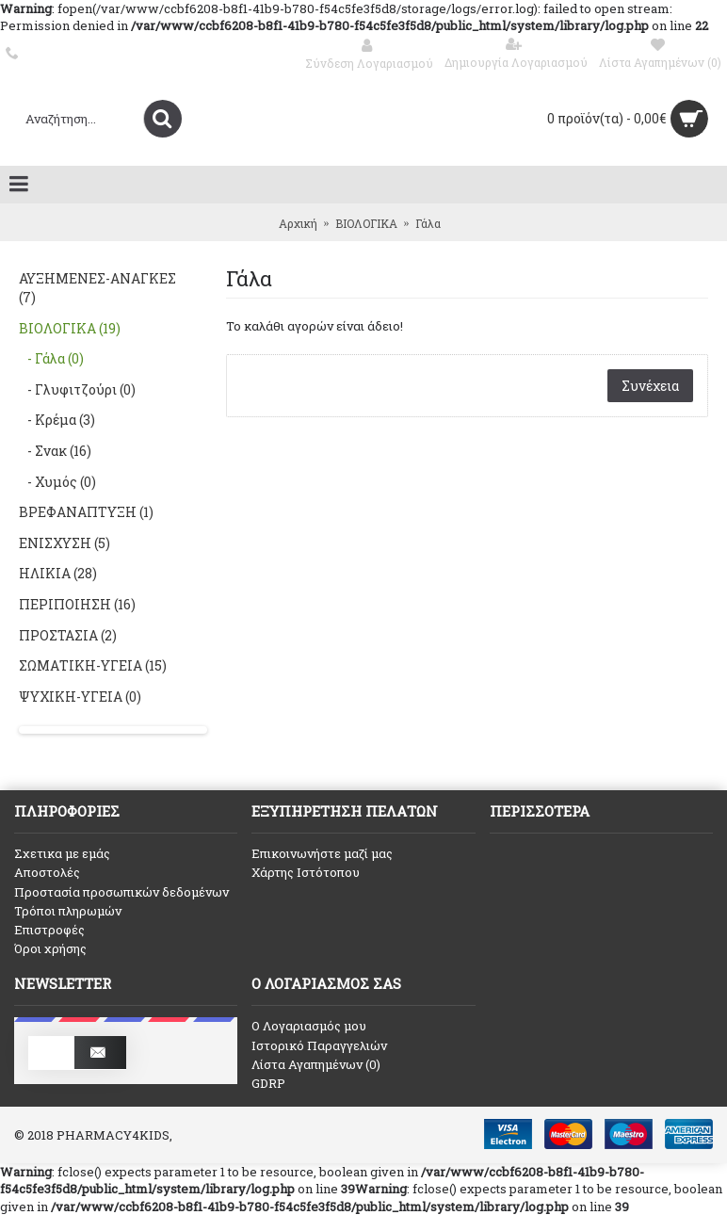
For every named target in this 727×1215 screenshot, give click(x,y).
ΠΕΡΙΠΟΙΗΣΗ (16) (77, 604)
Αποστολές (47, 872)
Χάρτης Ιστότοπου (305, 872)
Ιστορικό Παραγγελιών (319, 1045)
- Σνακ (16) (55, 451)
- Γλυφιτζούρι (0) (77, 389)
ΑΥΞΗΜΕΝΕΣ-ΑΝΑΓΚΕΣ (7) (97, 287)
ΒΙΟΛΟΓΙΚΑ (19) (70, 328)
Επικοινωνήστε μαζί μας (322, 853)
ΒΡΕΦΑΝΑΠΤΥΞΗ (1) (86, 512)
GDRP (268, 1083)
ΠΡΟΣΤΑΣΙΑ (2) (68, 635)
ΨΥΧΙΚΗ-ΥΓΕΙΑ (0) (80, 696)
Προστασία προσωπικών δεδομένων (121, 891)
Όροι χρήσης (50, 948)
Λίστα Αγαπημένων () (315, 1064)
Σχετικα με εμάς (62, 853)
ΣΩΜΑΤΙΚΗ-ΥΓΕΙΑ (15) (93, 665)
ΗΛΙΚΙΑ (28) (58, 573)
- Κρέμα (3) (57, 420)
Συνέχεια (650, 386)
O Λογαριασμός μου (308, 1025)
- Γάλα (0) (51, 358)
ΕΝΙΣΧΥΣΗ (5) (64, 543)
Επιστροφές (49, 929)
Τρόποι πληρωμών (67, 910)
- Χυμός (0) (57, 482)
